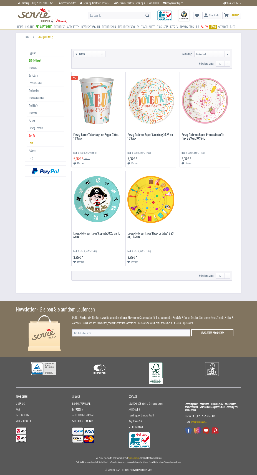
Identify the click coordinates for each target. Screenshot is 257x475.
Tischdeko (33, 68)
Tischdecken (34, 90)
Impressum (77, 409)
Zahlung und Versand (83, 415)
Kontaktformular (81, 403)
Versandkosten (133, 457)
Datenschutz (22, 415)
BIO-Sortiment (35, 60)
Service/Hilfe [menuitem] (230, 3)
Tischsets (33, 113)
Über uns (20, 403)
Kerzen (32, 120)
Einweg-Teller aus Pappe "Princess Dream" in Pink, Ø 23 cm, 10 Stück (203, 136)
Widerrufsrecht (24, 421)
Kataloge (33, 150)
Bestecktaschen (35, 83)
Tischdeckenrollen (36, 98)
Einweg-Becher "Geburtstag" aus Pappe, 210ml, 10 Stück (96, 136)
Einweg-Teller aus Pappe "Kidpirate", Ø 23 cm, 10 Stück (96, 235)
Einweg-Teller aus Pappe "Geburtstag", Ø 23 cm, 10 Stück (150, 136)
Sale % (32, 135)
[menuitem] (119, 15)
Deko (31, 143)
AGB (18, 409)
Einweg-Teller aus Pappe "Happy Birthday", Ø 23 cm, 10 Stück (150, 235)
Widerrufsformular (82, 421)
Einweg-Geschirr (36, 128)
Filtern (80, 54)
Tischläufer (33, 105)
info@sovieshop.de (174, 3)
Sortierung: (187, 54)
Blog (31, 158)
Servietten (33, 75)
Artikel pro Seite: (206, 64)
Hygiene (32, 53)
